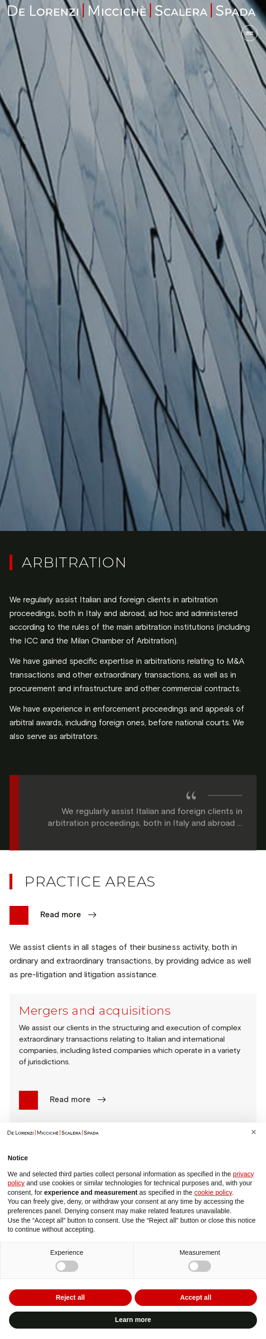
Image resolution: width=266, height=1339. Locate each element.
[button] (253, 1131)
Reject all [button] (70, 1297)
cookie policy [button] (213, 1192)
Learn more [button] (133, 1319)
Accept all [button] (195, 1297)
